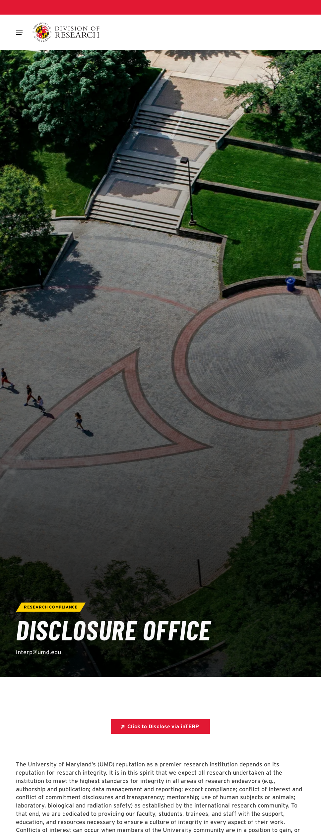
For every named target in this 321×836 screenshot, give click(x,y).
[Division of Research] (66, 32)
